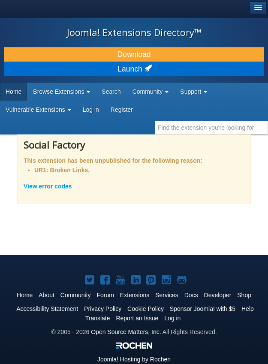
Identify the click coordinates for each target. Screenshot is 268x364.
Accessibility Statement (47, 308)
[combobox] (211, 127)
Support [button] (193, 91)
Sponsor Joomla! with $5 (202, 308)
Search (111, 91)
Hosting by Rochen (134, 359)
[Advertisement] (109, 235)
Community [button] (150, 91)
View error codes (48, 186)
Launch (133, 69)
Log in (91, 109)
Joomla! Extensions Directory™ (134, 32)
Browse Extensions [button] (61, 91)
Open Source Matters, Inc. (126, 331)
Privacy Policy (102, 308)
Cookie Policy (145, 308)
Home (13, 91)
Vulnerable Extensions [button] (38, 109)
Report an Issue (137, 318)
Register (122, 109)
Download (134, 54)
